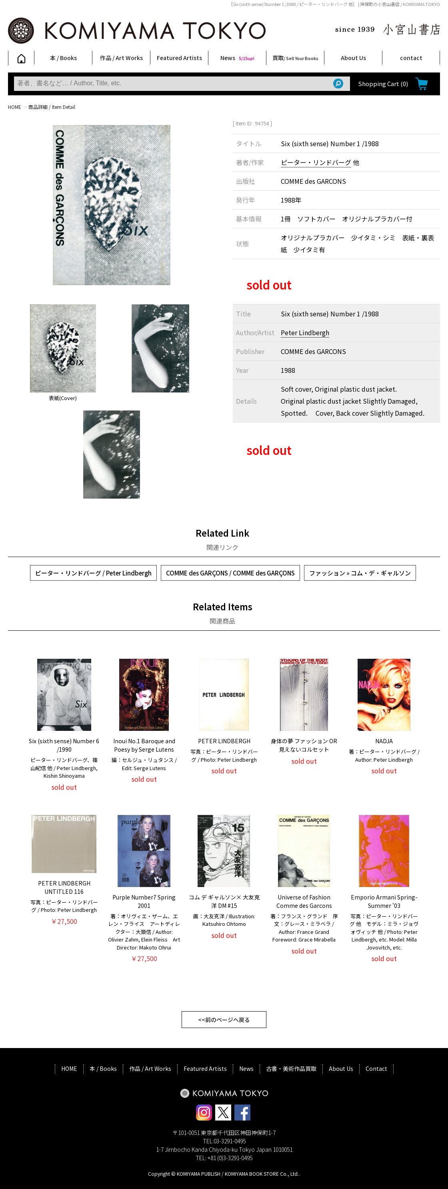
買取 (295, 58)
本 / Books (63, 58)
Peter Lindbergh (305, 332)
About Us (353, 58)
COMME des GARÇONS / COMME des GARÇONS (230, 573)
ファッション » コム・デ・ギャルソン (360, 573)
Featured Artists (179, 58)
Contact (376, 1068)
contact (411, 58)
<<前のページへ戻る (224, 1020)
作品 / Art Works (121, 58)
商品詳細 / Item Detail (51, 106)
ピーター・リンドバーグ (316, 162)
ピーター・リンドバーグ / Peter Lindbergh (93, 573)
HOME (14, 106)
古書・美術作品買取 (291, 1068)
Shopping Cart (383, 83)
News (237, 58)
